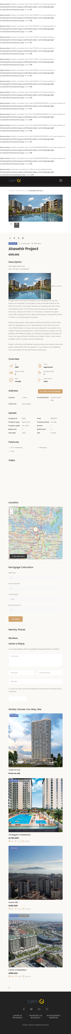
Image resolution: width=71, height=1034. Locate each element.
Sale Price (12, 573)
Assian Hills (13, 902)
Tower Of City (14, 770)
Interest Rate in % (14, 605)
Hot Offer (25, 426)
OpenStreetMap (51, 558)
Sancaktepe (26, 404)
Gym (12, 451)
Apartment (48, 367)
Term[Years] (13, 594)
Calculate (15, 619)
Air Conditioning (16, 447)
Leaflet (43, 558)
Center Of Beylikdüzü (17, 970)
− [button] (11, 512)
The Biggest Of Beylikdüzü (19, 835)
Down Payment (14, 584)
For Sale (53, 422)
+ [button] (11, 509)
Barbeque (43, 447)
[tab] (11, 225)
